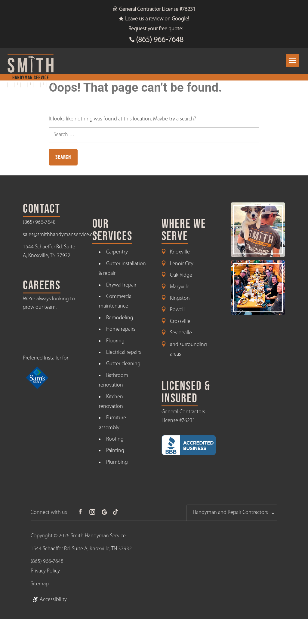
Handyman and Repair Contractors (230, 512)
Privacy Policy (45, 571)
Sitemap (40, 584)
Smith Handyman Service (98, 536)
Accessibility (49, 599)
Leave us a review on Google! (154, 19)
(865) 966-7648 (159, 40)
